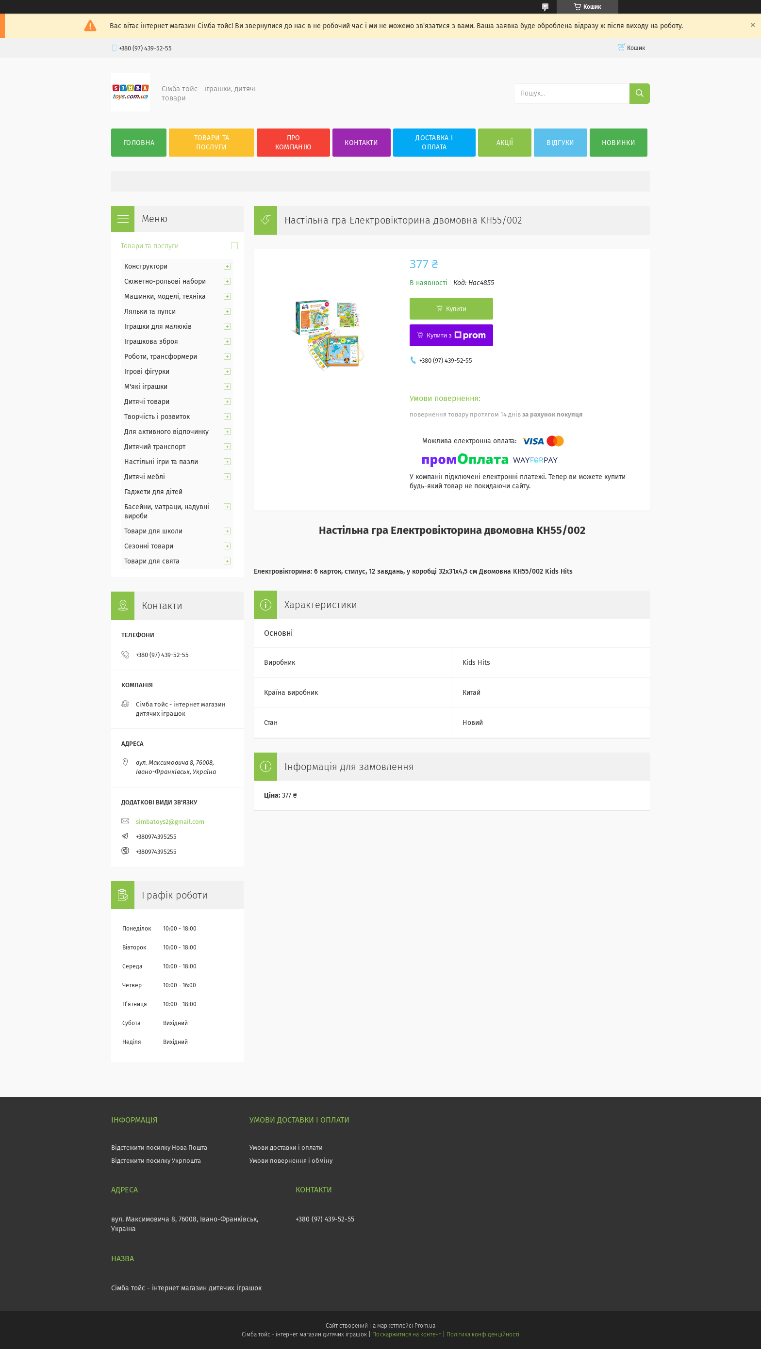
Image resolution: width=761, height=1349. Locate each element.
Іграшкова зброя (151, 341)
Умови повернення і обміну (290, 1160)
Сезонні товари (148, 546)
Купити (456, 308)
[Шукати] (639, 93)
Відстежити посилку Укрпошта (156, 1160)
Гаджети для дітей (153, 492)
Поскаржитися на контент (406, 1334)
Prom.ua (424, 1325)
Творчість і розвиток (157, 417)
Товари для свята (152, 561)
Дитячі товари (146, 402)
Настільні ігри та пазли (161, 462)
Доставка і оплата (434, 142)
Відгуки (560, 143)
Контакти (361, 143)
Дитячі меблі (144, 477)
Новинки (618, 143)
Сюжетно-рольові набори (165, 281)
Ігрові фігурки (146, 372)
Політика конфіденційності (483, 1334)
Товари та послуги (212, 142)
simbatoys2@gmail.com (170, 821)
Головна (138, 143)
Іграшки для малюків (158, 326)
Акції (504, 143)
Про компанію (293, 142)
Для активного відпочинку (166, 432)
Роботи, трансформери (160, 357)
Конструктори (145, 266)
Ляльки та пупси (150, 311)
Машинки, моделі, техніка (165, 296)
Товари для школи (153, 531)
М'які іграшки (145, 387)
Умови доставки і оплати (286, 1147)
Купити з (456, 335)
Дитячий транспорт (154, 447)
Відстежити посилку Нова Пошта (159, 1147)
